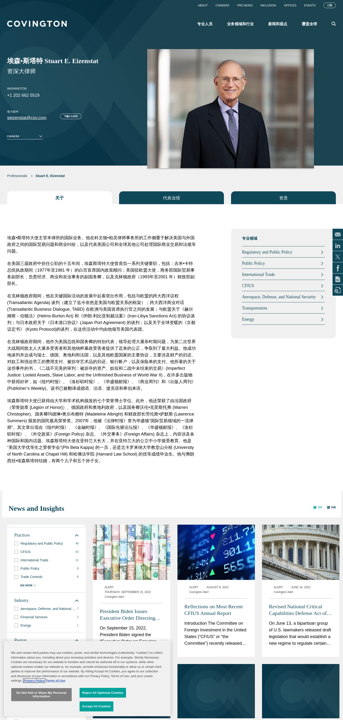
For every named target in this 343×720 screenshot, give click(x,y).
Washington (17, 88)
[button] (317, 507)
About (202, 5)
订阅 (329, 5)
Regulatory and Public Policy (267, 252)
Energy (248, 319)
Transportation (254, 308)
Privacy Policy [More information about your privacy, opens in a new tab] (34, 694)
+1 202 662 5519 (23, 95)
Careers (222, 5)
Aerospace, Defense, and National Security (279, 296)
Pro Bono (245, 5)
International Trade (258, 274)
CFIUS (248, 285)
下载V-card (71, 116)
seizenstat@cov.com (26, 117)
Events (310, 5)
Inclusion (268, 5)
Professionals (17, 176)
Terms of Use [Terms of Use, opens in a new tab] (55, 694)
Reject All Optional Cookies (102, 706)
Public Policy (253, 263)
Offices (290, 5)
